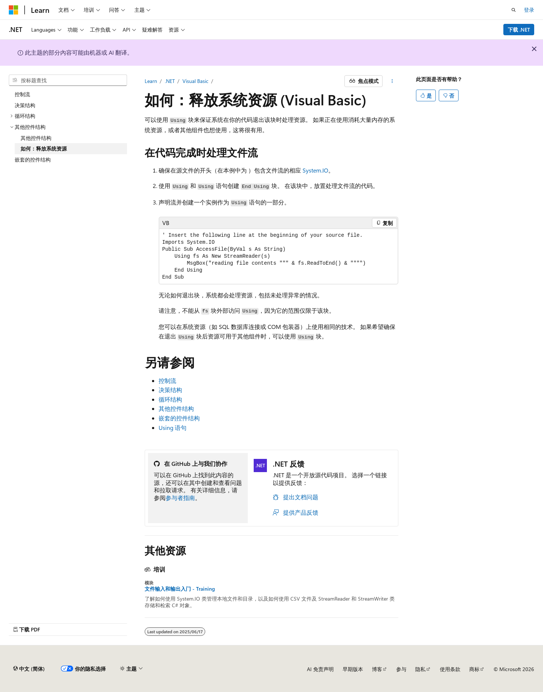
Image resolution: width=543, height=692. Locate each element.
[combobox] (68, 80)
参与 (401, 669)
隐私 (420, 669)
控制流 (167, 380)
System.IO (315, 170)
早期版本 (353, 669)
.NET (170, 80)
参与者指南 (180, 497)
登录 (529, 9)
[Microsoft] (13, 10)
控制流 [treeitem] (22, 94)
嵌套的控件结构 (179, 418)
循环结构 (170, 399)
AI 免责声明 (320, 669)
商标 (474, 669)
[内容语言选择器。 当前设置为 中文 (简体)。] (29, 669)
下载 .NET (519, 29)
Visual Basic (195, 80)
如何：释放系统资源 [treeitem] (44, 148)
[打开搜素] (513, 10)
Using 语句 (173, 427)
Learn (151, 80)
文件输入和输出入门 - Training (180, 589)
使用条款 (450, 669)
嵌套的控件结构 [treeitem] (33, 159)
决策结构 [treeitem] (25, 105)
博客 (377, 669)
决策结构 (170, 390)
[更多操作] (391, 81)
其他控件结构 (176, 408)
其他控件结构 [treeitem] (36, 137)
